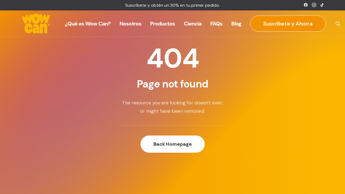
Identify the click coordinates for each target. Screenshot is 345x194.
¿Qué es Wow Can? (88, 23)
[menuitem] (305, 5)
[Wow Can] (36, 23)
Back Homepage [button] (172, 144)
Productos (162, 23)
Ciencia (193, 23)
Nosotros (130, 23)
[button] (305, 5)
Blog (236, 23)
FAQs (216, 23)
